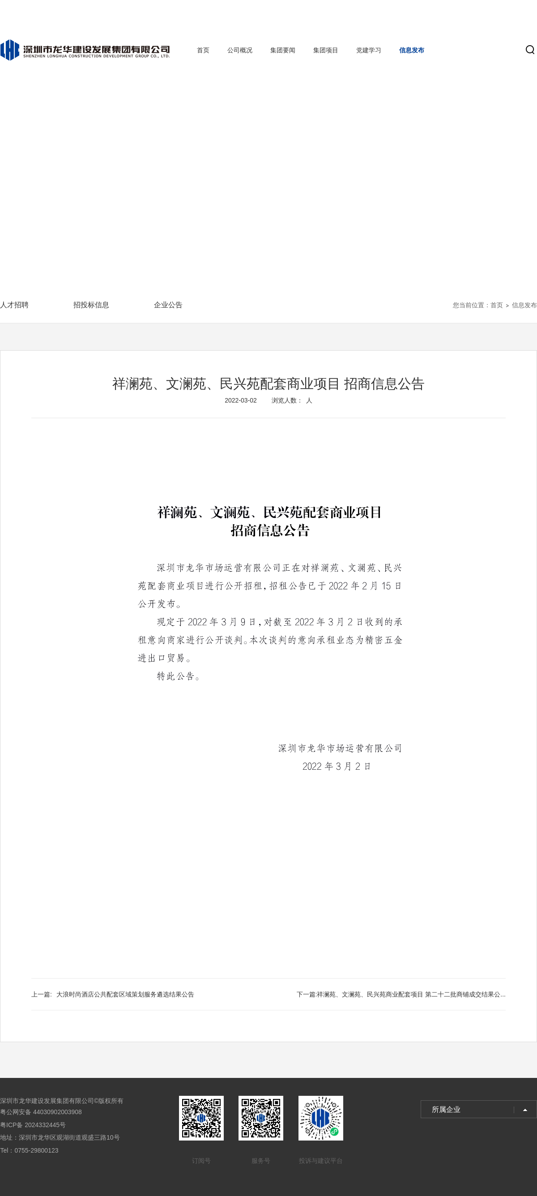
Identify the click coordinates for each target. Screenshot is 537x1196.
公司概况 (239, 50)
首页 (203, 50)
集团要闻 (282, 50)
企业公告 (168, 305)
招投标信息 (91, 305)
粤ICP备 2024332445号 (33, 1124)
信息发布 (411, 50)
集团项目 (325, 50)
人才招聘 (14, 305)
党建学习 (368, 50)
